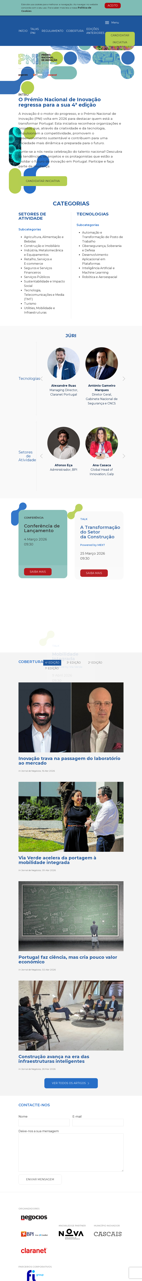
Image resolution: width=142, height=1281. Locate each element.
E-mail (77, 1116)
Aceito (113, 5)
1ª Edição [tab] (52, 668)
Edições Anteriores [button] (95, 31)
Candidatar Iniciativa (120, 39)
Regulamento (52, 31)
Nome (23, 1116)
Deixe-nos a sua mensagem (38, 1131)
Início (23, 31)
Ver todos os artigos (71, 1083)
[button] (112, 22)
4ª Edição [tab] (52, 662)
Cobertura (75, 31)
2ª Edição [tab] (95, 662)
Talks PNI (34, 31)
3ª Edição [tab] (74, 662)
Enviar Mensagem (40, 1179)
